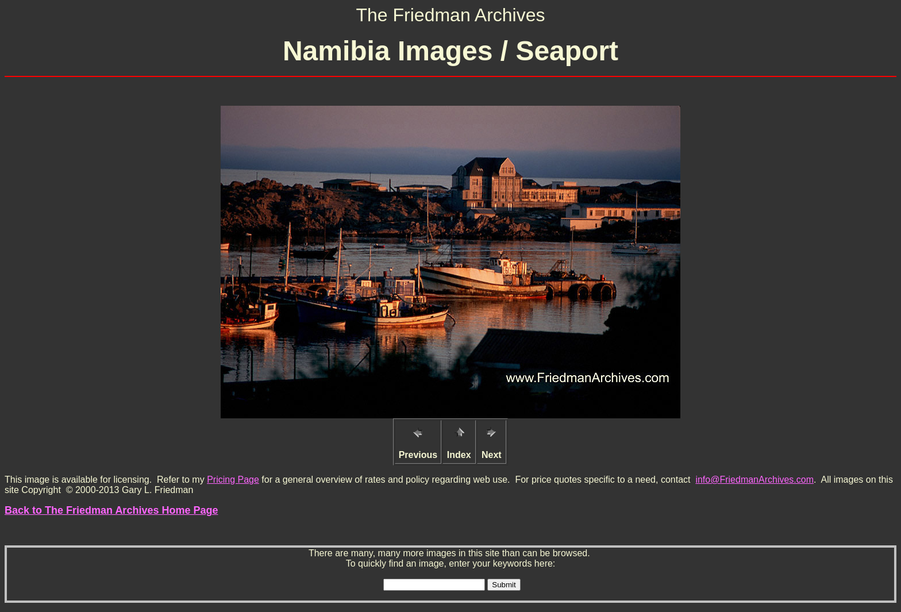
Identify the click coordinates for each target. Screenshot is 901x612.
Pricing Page (233, 479)
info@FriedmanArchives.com (754, 479)
